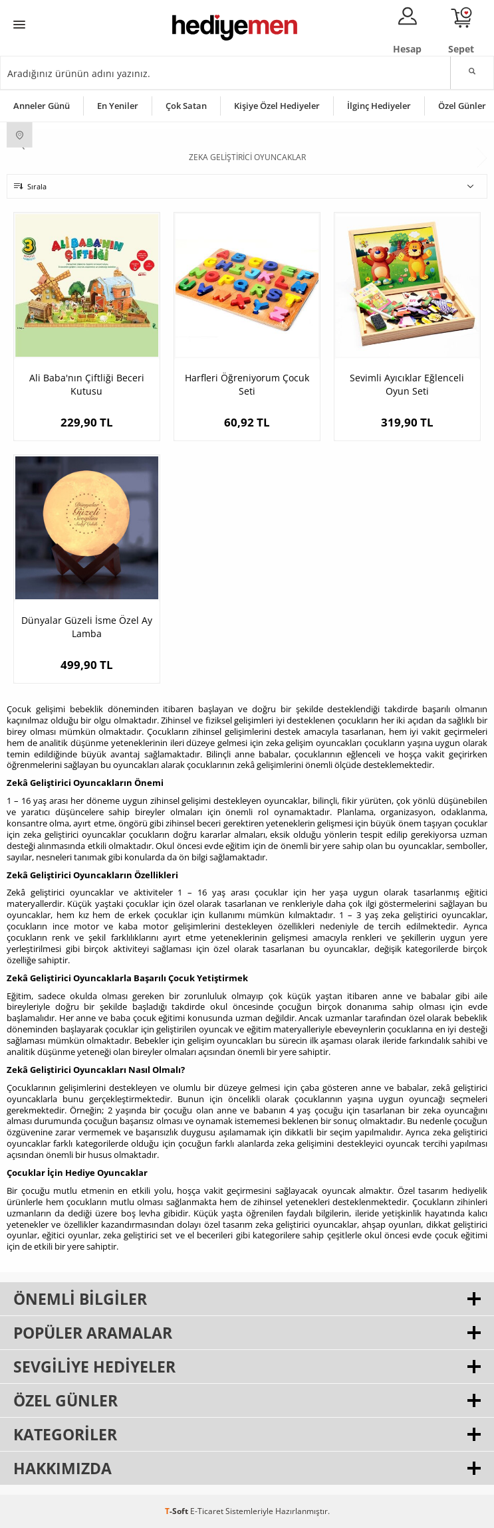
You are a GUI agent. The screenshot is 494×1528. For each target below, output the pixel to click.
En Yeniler (117, 106)
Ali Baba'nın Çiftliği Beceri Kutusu (86, 384)
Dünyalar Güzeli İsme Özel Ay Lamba (86, 627)
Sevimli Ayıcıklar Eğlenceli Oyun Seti (407, 384)
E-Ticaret (206, 1511)
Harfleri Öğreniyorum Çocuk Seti (247, 384)
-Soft (177, 1511)
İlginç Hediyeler (379, 106)
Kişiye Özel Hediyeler (277, 106)
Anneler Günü (41, 106)
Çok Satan (186, 106)
